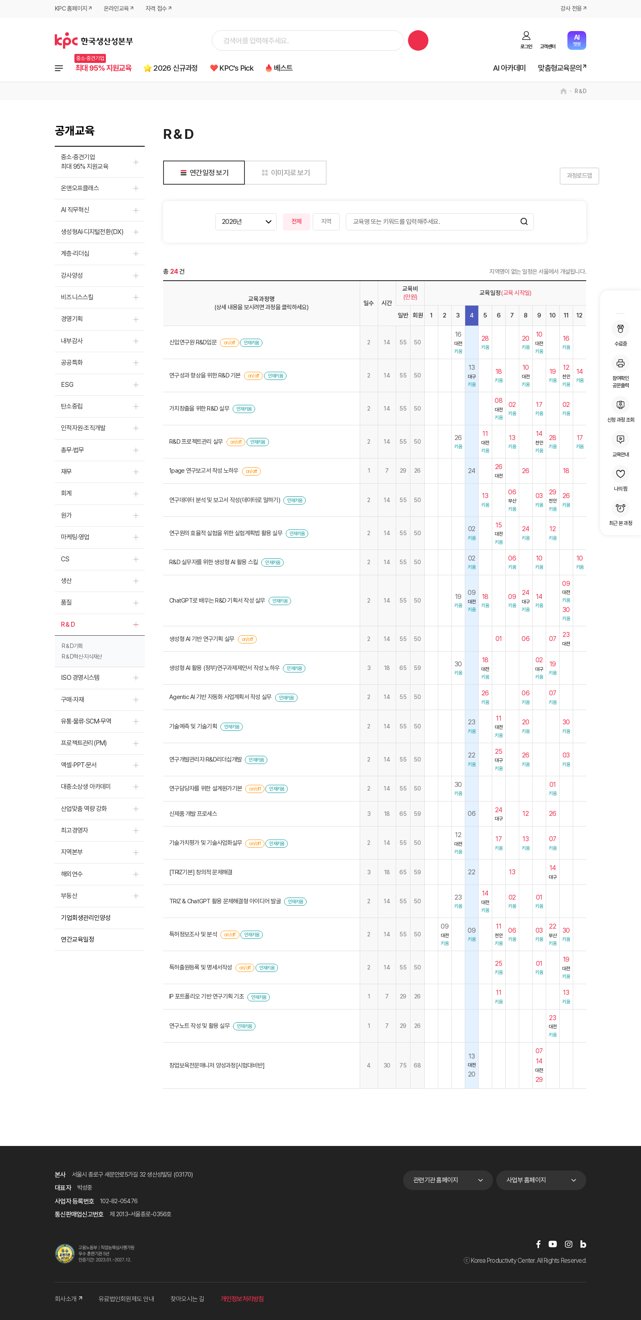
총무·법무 (72, 450)
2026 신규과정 (177, 68)
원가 (66, 515)
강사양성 (72, 275)
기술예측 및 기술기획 (193, 726)
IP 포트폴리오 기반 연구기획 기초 (206, 997)
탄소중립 (72, 406)
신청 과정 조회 (620, 409)
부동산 (69, 896)
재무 (66, 472)
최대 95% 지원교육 (103, 68)
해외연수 (72, 874)
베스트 (285, 68)
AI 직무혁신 (75, 210)
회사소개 (68, 1299)
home (563, 91)
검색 (418, 40)
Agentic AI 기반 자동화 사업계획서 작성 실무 (220, 697)
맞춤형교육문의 (560, 68)
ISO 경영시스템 (80, 678)
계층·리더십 (75, 254)
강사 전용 (571, 9)
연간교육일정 (77, 939)
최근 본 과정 (620, 512)
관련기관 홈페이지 (435, 1180)
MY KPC (620, 303)
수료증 (621, 333)
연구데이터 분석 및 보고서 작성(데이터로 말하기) (224, 500)
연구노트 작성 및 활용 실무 (199, 1026)
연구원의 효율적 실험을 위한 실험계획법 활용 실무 (225, 533)
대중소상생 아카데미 (86, 787)
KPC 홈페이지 (71, 9)
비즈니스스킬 (77, 297)
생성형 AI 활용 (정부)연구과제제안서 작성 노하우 (224, 668)
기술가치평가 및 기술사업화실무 (205, 843)
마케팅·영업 (75, 537)
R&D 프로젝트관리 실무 (196, 441)
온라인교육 (116, 9)
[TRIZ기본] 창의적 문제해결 (200, 872)
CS (65, 559)
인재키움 (251, 343)
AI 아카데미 (509, 68)
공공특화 (72, 363)
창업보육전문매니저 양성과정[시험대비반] (216, 1065)
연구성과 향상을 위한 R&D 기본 (205, 376)
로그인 (526, 46)
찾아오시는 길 (187, 1299)
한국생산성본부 (94, 40)
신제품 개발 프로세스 (193, 813)
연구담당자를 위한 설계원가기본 (205, 789)
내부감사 (72, 341)
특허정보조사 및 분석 (193, 934)
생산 (66, 581)
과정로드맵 (565, 176)
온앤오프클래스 (80, 188)
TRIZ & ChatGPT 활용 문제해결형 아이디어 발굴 (225, 901)
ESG (67, 385)
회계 (66, 494)
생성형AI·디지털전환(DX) (92, 232)
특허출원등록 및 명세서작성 (200, 967)
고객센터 (547, 46)
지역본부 (72, 852)
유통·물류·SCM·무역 (86, 721)
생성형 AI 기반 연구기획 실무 (201, 639)
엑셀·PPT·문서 (78, 765)
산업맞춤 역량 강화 (84, 809)
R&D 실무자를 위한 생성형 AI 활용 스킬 (213, 562)
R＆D (580, 91)
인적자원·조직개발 (83, 428)
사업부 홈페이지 (526, 1180)
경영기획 (72, 319)
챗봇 (576, 40)
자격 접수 (156, 9)
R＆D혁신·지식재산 (82, 657)
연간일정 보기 (203, 173)
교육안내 (621, 444)
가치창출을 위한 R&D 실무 (199, 409)
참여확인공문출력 (621, 371)
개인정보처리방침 (242, 1299)
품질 (66, 603)
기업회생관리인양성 (86, 918)
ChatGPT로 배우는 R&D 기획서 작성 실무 (217, 600)
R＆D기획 (72, 646)
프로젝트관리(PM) (84, 743)
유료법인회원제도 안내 (126, 1299)
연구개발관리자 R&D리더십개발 (205, 759)
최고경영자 (74, 830)
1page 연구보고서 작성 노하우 (204, 471)
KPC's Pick (238, 68)
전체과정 (59, 68)
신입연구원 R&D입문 (193, 342)
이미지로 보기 (284, 173)
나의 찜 (621, 478)
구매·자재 (72, 700)
